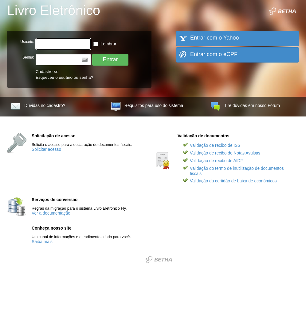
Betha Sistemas (158, 260)
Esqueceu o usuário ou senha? (64, 77)
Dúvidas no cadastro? (38, 107)
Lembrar (104, 44)
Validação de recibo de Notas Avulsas (225, 153)
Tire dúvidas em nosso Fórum (245, 107)
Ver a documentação (51, 213)
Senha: (28, 57)
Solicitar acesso (46, 149)
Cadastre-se (47, 71)
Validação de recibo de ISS (215, 145)
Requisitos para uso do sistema (147, 107)
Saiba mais (42, 241)
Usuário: (27, 42)
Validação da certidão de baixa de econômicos (233, 181)
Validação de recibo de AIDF (216, 160)
